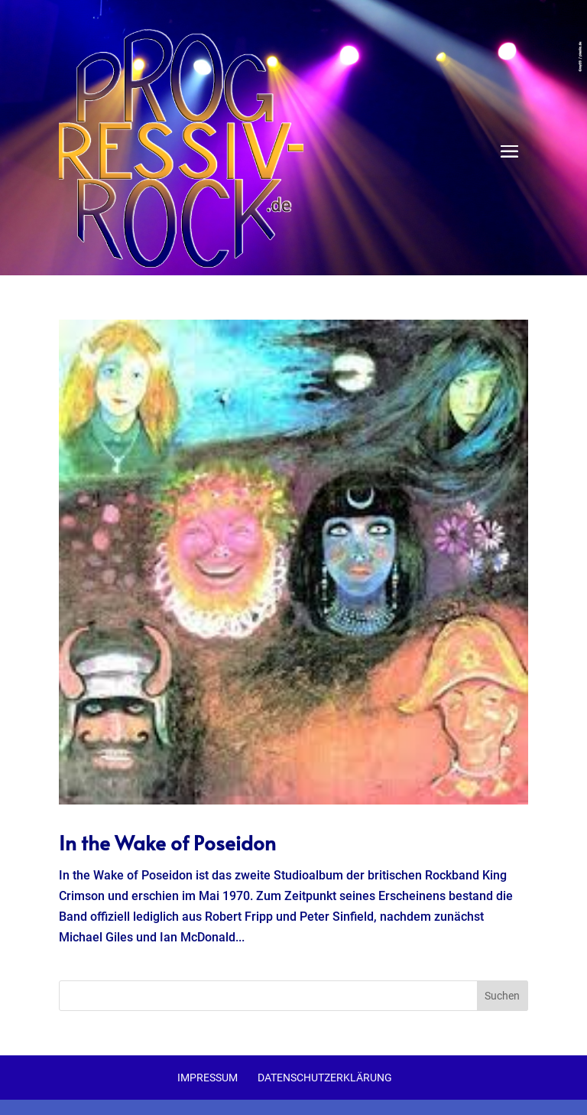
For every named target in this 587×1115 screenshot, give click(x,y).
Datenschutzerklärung (325, 1077)
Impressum (207, 1077)
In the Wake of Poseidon (167, 842)
